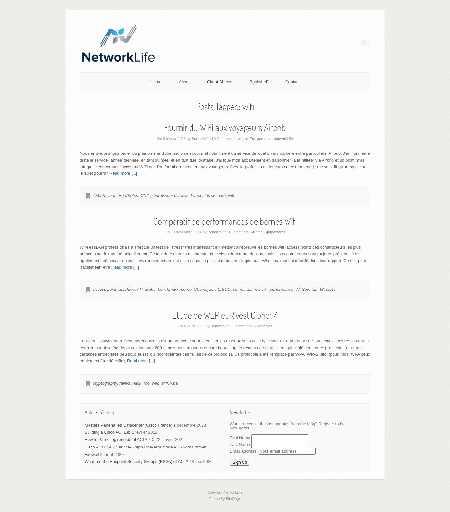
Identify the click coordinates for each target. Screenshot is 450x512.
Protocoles (263, 326)
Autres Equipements (254, 139)
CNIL (145, 195)
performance (281, 289)
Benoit (197, 139)
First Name (240, 437)
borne (186, 289)
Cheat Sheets (219, 81)
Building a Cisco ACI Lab (108, 432)
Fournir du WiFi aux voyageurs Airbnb (225, 127)
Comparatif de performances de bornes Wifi (225, 221)
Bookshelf (258, 81)
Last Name (240, 444)
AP (139, 289)
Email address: (273, 451)
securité (218, 195)
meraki (261, 289)
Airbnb (99, 195)
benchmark (168, 289)
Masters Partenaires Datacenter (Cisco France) (128, 425)
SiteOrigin (233, 499)
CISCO (223, 289)
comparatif (243, 289)
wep (156, 383)
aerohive (126, 289)
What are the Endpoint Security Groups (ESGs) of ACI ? (136, 461)
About (184, 81)
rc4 (146, 383)
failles (124, 383)
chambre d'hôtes (123, 195)
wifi (231, 195)
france (196, 195)
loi (207, 195)
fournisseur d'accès (170, 195)
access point (104, 289)
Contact (292, 81)
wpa (174, 383)
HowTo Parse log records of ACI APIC (120, 439)
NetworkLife (283, 139)
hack (137, 383)
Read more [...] (123, 173)
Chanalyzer (204, 289)
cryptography (105, 383)
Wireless (328, 289)
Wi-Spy (302, 289)
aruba (150, 289)
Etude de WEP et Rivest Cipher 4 (225, 315)
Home (156, 81)
